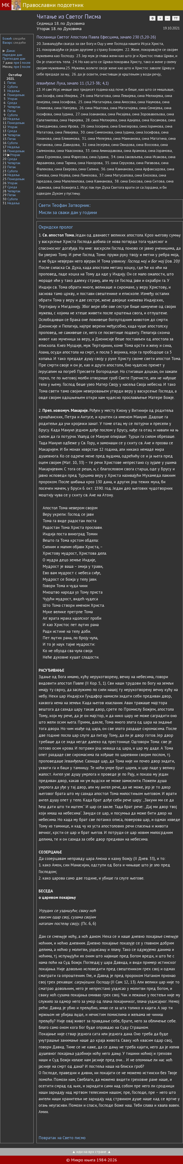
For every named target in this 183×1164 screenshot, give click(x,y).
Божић (7, 38)
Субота (12, 87)
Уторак (12, 99)
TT (176, 18)
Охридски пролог (56, 227)
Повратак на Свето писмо (62, 1137)
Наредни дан (12, 55)
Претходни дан (14, 58)
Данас (9, 50)
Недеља (13, 91)
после (26, 62)
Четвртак (13, 107)
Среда (12, 103)
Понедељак (16, 95)
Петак (11, 82)
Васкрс (7, 42)
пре (16, 62)
